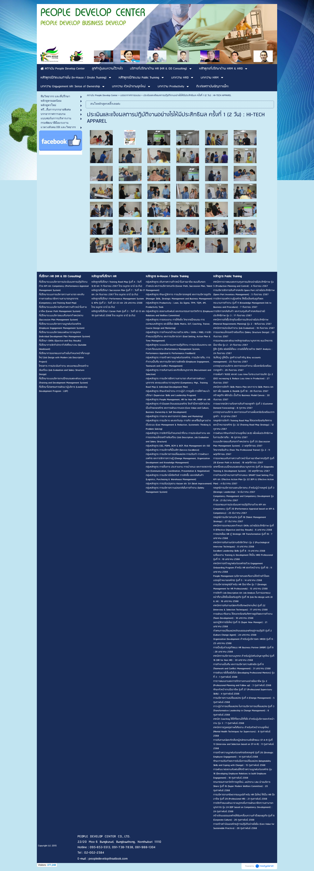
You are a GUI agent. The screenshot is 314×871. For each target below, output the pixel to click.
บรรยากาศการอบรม (130, 95)
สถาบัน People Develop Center (102, 95)
